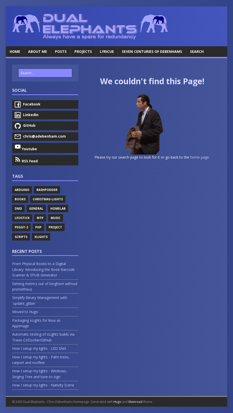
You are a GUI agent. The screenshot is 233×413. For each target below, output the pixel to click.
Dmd (18, 208)
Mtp (40, 218)
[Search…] (45, 73)
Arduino (22, 190)
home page (199, 157)
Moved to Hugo (25, 311)
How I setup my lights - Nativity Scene (43, 385)
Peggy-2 (21, 227)
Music (56, 218)
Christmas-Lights (48, 199)
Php (38, 227)
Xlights (41, 237)
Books (20, 199)
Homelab (58, 208)
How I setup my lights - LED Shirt (39, 348)
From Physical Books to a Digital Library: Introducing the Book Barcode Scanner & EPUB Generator (43, 269)
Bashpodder (46, 190)
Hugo (117, 402)
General (36, 208)
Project (55, 227)
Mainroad (135, 402)
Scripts (21, 237)
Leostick (22, 218)
